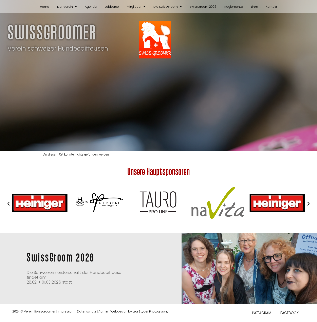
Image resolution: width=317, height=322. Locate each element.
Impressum (66, 311)
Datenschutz (86, 311)
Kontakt (271, 6)
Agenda (91, 6)
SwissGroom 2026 (203, 6)
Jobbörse (112, 6)
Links (254, 6)
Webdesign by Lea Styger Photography (139, 311)
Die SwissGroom (167, 6)
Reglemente (233, 6)
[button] (8, 203)
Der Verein (67, 6)
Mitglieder (136, 6)
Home (44, 6)
